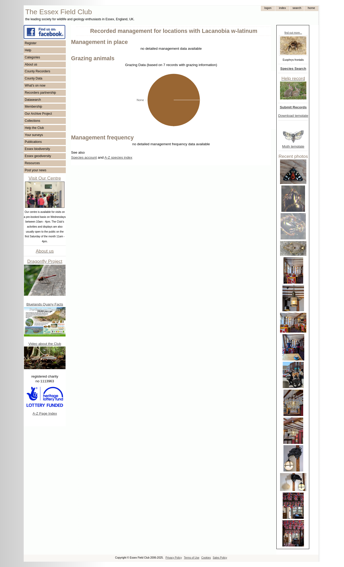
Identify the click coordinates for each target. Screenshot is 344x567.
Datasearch (33, 100)
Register (31, 43)
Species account (84, 157)
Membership (33, 106)
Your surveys (34, 135)
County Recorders (37, 71)
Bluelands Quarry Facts (44, 304)
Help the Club (34, 128)
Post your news (35, 170)
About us (31, 64)
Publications (33, 142)
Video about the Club (44, 344)
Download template (293, 116)
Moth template (293, 146)
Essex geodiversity (38, 156)
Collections (32, 121)
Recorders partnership (40, 92)
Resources (32, 163)
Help (28, 50)
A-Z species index (118, 157)
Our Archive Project (38, 114)
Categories (32, 57)
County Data (33, 78)
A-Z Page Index (45, 413)
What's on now (35, 85)
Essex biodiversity (37, 149)
